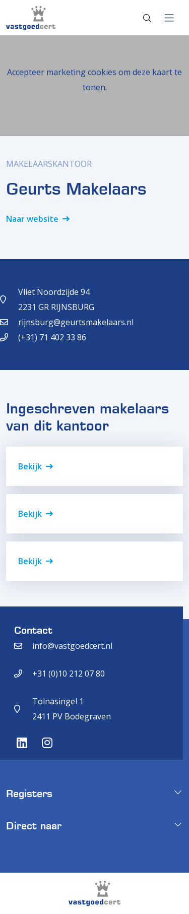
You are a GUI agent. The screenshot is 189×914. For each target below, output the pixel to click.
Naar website (32, 218)
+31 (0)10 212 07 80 (68, 673)
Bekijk (30, 466)
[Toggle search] (147, 18)
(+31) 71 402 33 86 (52, 337)
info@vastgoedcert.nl (72, 645)
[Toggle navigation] (169, 18)
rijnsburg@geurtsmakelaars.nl (76, 322)
